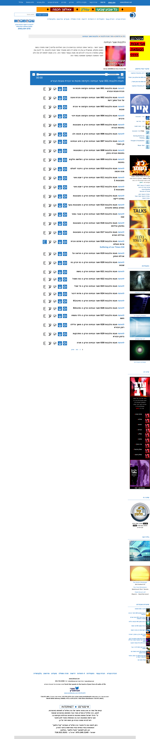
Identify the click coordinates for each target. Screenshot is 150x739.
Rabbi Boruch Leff (140, 592)
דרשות (84, 19)
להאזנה (34, 74)
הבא (77, 349)
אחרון (72, 349)
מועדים (66, 19)
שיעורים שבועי (53, 2)
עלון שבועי (41, 2)
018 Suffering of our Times (112, 247)
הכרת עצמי (110, 19)
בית (124, 36)
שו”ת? (21, 2)
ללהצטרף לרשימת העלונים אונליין (24, 24)
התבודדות (100, 19)
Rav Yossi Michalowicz (140, 587)
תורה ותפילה (75, 19)
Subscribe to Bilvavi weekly (24, 26)
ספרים (63, 2)
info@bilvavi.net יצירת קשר (76, 681)
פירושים (60, 19)
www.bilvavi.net (126, 2)
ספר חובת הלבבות (107, 36)
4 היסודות (92, 19)
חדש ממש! (30, 2)
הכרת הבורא (121, 19)
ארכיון (71, 2)
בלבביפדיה (51, 19)
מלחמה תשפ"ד (42, 15)
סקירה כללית (81, 2)
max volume (122, 74)
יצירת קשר (93, 2)
